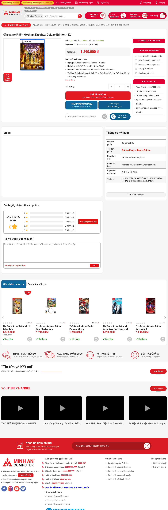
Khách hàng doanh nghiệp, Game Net (37, 3)
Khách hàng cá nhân (11, 3)
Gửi (94, 265)
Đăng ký (162, 3)
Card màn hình (30, 11)
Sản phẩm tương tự (13, 284)
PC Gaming (63, 8)
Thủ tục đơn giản (114, 105)
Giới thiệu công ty (160, 463)
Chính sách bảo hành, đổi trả (119, 479)
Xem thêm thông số (135, 195)
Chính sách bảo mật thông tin (119, 467)
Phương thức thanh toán (56, 500)
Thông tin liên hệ (159, 467)
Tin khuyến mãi (65, 3)
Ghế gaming (30, 8)
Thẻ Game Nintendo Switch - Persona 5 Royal (82, 327)
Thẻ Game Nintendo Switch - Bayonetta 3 (149, 327)
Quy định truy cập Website (118, 463)
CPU (71, 8)
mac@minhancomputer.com (20, 479)
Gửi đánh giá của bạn (88, 222)
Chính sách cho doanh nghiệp (119, 475)
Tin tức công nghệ (85, 3)
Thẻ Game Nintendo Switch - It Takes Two (16, 327)
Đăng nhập (147, 3)
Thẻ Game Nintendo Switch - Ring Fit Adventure (49, 327)
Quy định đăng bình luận (15, 265)
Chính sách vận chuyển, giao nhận (121, 471)
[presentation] (3, 317)
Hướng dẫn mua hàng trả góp (58, 504)
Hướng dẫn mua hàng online (58, 496)
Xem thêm (158, 371)
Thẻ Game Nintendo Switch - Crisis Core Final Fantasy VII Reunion (116, 328)
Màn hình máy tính (43, 8)
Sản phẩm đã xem (37, 284)
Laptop (54, 8)
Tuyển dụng (104, 3)
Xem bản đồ (26, 475)
